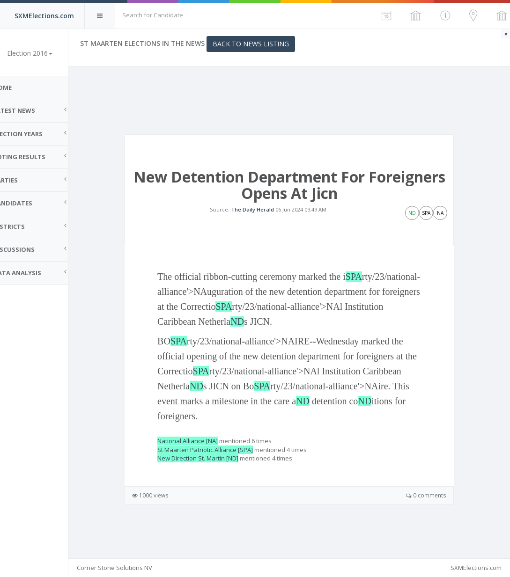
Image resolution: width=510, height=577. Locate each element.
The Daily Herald (260, 217)
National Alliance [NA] (204, 457)
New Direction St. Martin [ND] (214, 474)
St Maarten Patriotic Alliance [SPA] (221, 466)
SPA (185, 308)
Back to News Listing (267, 43)
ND (349, 338)
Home (18, 87)
